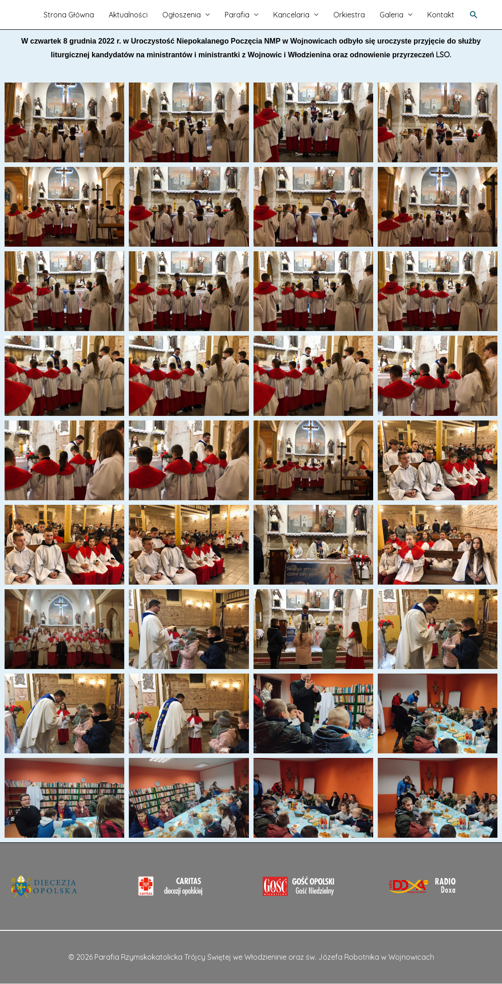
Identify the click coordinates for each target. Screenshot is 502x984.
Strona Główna (69, 14)
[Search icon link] (474, 15)
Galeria (391, 14)
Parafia (237, 14)
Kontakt (440, 14)
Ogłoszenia (181, 14)
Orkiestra (349, 14)
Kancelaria (291, 14)
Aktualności (128, 14)
